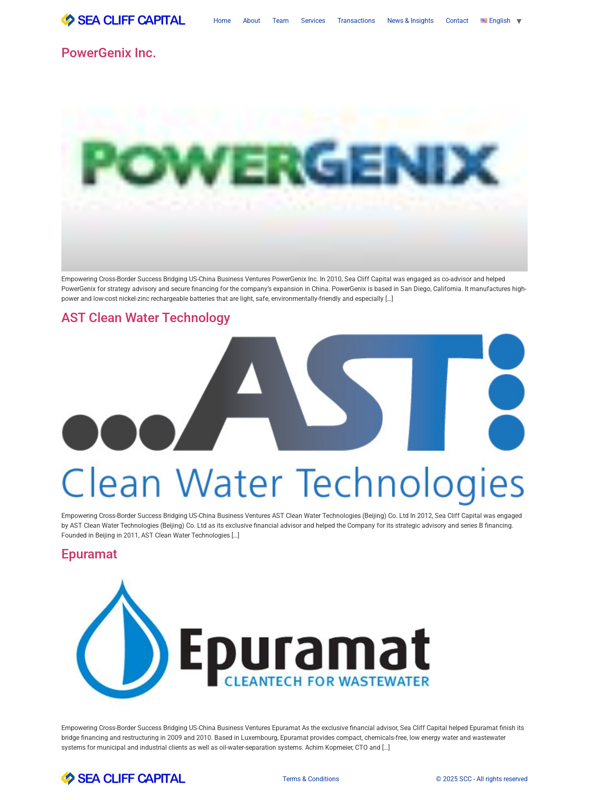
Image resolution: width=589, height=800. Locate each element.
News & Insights (410, 21)
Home (222, 21)
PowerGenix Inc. (108, 53)
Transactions (356, 21)
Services (313, 21)
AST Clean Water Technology (145, 317)
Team (280, 21)
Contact (457, 21)
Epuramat (89, 554)
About (251, 21)
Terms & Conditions (311, 779)
